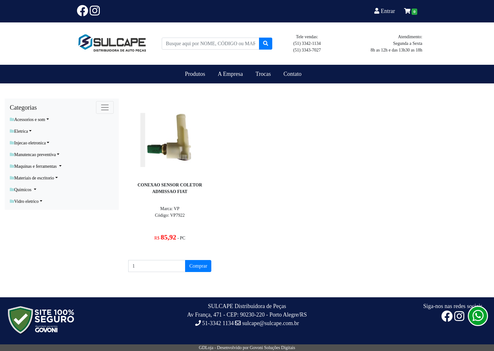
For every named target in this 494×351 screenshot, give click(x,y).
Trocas (263, 74)
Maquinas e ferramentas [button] (34, 166)
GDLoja (206, 347)
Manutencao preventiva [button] (33, 154)
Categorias (23, 107)
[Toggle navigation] (105, 107)
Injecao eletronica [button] (28, 143)
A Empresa (230, 74)
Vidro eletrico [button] (24, 201)
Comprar (198, 266)
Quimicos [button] (21, 189)
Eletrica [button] (19, 131)
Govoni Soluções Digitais (272, 347)
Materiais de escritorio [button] (32, 178)
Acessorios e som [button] (27, 119)
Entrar (385, 11)
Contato (292, 74)
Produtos (195, 74)
